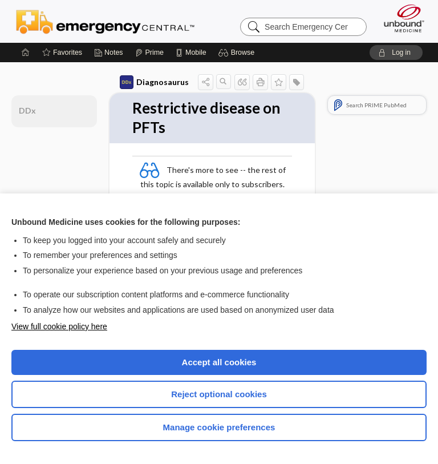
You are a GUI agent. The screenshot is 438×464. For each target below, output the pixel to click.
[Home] (26, 52)
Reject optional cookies (219, 394)
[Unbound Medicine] (400, 18)
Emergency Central (105, 21)
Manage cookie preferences (219, 427)
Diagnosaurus (154, 82)
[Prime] (149, 52)
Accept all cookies (219, 362)
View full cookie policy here (59, 326)
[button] (238, 52)
